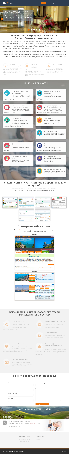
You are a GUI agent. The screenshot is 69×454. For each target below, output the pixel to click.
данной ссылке (19, 228)
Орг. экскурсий (53, 3)
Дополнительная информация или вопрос (46, 388)
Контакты (63, 3)
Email (9, 388)
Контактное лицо (12, 383)
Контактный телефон (13, 393)
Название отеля (12, 398)
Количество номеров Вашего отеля (45, 383)
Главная (43, 3)
